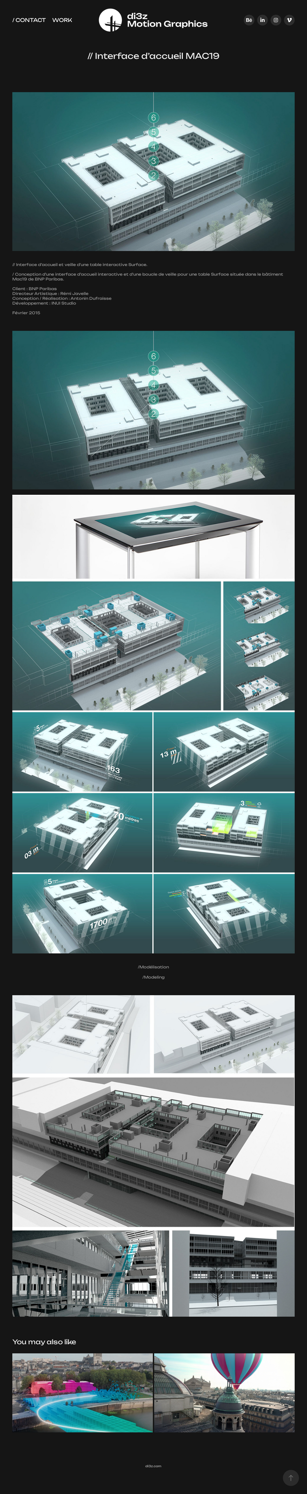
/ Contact (29, 19)
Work (62, 19)
